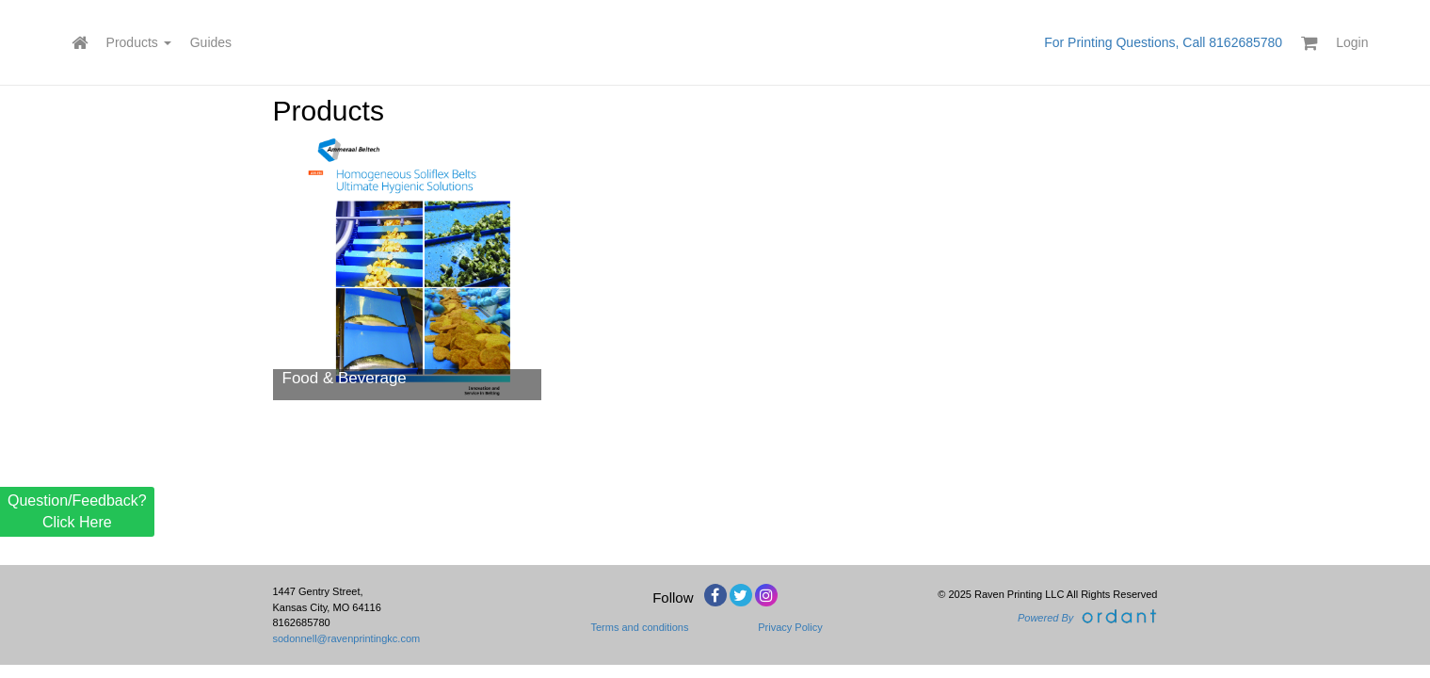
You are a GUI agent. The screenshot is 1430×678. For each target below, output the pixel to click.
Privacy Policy (790, 627)
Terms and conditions (640, 627)
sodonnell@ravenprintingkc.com (347, 638)
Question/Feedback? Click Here (77, 510)
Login (1352, 42)
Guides (211, 42)
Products (138, 42)
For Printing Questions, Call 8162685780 (1163, 42)
